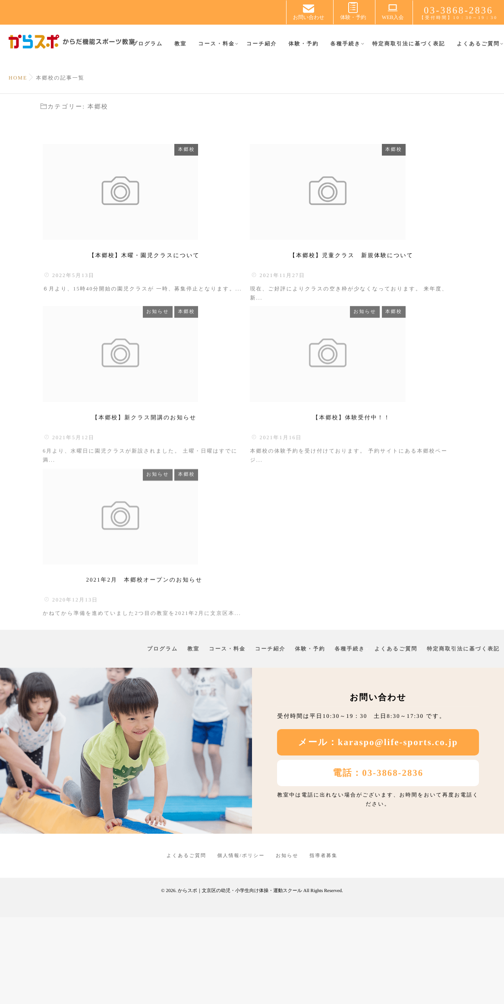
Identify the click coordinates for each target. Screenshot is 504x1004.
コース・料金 (216, 49)
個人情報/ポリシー (241, 943)
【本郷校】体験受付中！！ (352, 471)
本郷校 (233, 149)
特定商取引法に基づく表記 (408, 49)
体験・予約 (303, 49)
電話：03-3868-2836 (378, 861)
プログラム (147, 49)
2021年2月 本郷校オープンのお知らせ (144, 663)
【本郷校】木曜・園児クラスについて (144, 284)
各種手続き (345, 49)
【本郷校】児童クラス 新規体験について (351, 284)
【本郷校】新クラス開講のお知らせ (144, 471)
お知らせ (205, 335)
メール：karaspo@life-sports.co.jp (378, 830)
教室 (180, 49)
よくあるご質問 (478, 49)
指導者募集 (323, 943)
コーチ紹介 (261, 49)
